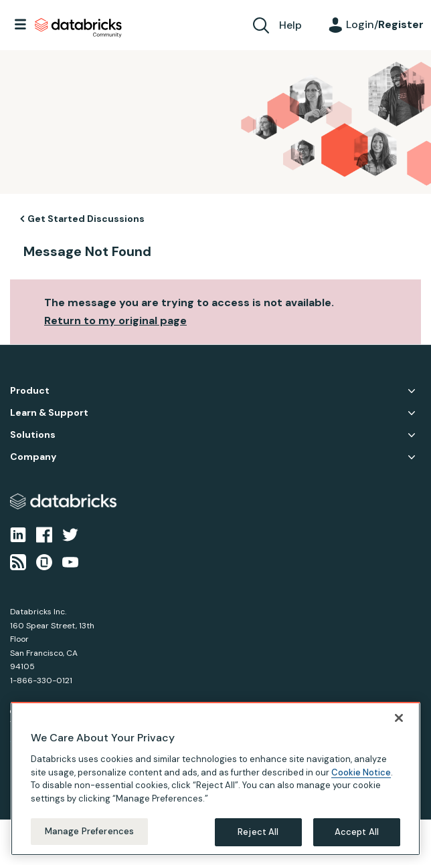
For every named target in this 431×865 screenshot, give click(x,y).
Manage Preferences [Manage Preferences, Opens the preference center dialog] (89, 843)
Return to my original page (115, 321)
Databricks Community (78, 28)
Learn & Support (49, 412)
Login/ (385, 24)
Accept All (357, 844)
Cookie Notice (361, 784)
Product (30, 390)
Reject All (258, 844)
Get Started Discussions (86, 219)
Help (290, 25)
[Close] (399, 730)
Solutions (33, 435)
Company (33, 457)
